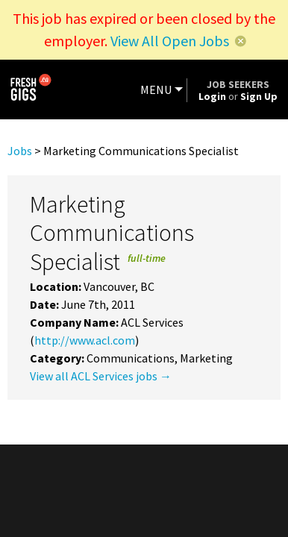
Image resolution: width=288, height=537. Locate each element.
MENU (156, 89)
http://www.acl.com (84, 340)
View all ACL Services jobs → (101, 375)
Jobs (19, 150)
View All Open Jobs (169, 40)
